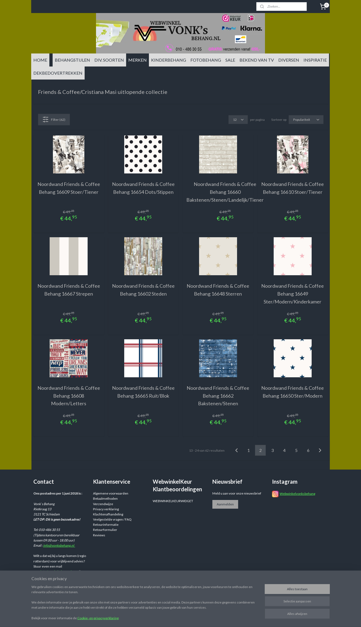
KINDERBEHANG (168, 59)
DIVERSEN (288, 59)
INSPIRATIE (315, 59)
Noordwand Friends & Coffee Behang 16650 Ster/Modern (292, 392)
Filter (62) (53, 119)
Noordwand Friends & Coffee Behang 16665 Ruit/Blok (143, 392)
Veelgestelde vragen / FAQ (112, 519)
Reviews (99, 535)
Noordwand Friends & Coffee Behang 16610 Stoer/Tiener (292, 188)
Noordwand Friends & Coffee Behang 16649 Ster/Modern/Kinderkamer (292, 294)
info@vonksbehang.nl (59, 545)
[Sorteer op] (306, 119)
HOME (40, 59)
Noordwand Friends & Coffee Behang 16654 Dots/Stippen (143, 188)
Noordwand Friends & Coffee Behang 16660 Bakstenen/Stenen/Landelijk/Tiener (225, 192)
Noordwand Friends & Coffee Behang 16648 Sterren (218, 290)
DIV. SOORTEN (109, 59)
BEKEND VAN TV (256, 59)
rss (222, 617)
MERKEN (137, 59)
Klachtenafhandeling (108, 514)
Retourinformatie (106, 524)
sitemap (212, 617)
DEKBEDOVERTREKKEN (57, 72)
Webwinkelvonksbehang (297, 494)
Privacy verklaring (106, 509)
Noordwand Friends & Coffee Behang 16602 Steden (143, 290)
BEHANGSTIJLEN (72, 59)
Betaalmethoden (105, 498)
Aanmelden (225, 504)
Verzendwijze (103, 504)
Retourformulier (105, 530)
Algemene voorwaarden (110, 493)
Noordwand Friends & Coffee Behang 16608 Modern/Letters (68, 396)
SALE (230, 59)
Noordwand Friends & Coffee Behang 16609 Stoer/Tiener (68, 188)
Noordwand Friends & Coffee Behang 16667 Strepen (68, 290)
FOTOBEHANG (205, 59)
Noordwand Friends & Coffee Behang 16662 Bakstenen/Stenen (218, 396)
